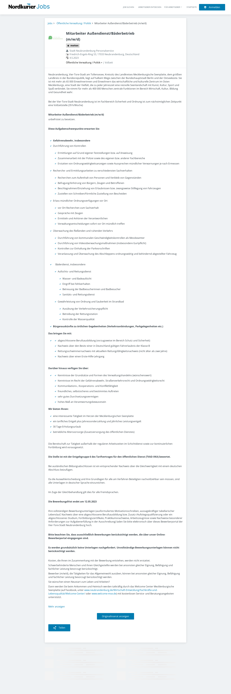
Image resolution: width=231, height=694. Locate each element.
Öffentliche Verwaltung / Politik (74, 23)
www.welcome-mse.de (104, 593)
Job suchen (128, 7)
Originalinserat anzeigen (115, 616)
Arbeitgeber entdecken (149, 7)
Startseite (192, 7)
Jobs (50, 23)
